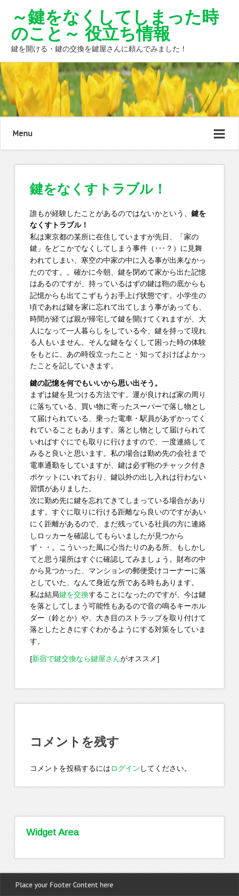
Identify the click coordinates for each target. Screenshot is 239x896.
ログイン (125, 768)
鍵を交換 (74, 594)
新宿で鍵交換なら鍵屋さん (76, 658)
